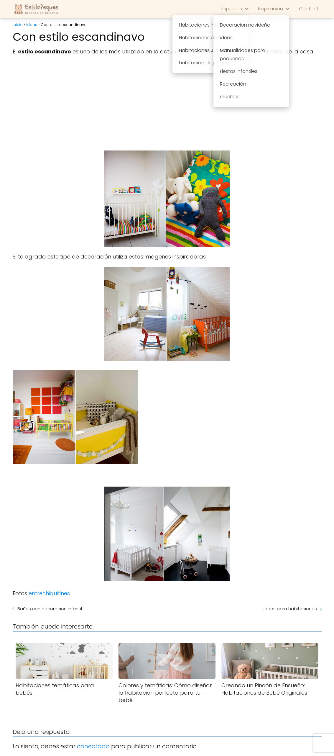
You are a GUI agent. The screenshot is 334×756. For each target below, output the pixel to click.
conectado (93, 746)
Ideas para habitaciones (290, 609)
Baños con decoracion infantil (49, 609)
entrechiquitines (49, 593)
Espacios (231, 8)
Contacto (310, 8)
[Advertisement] (167, 103)
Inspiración (270, 8)
